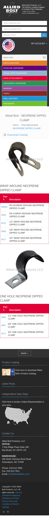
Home (15, 125)
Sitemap (5, 507)
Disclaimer (6, 498)
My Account (39, 43)
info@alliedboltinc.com (18, 474)
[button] (24, 353)
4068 (3, 231)
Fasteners (8, 104)
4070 (3, 223)
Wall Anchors (10, 99)
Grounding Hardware (14, 83)
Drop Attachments (12, 78)
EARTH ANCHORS (11, 63)
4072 (3, 239)
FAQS (15, 504)
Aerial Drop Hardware (15, 73)
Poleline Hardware (13, 68)
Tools (6, 93)
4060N (4, 207)
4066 (3, 317)
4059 (3, 215)
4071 (3, 333)
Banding (7, 88)
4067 (3, 325)
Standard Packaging (10, 495)
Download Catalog (17, 134)
